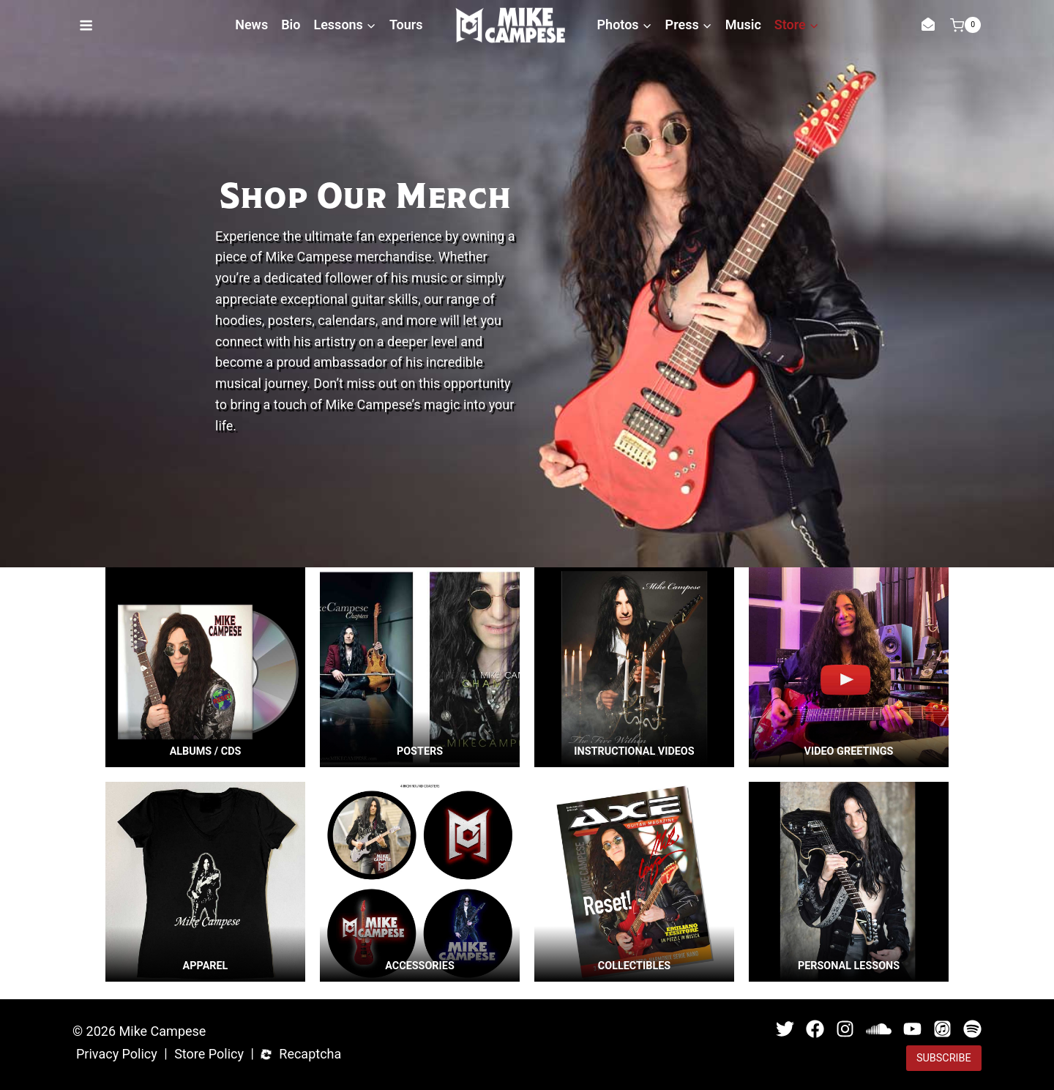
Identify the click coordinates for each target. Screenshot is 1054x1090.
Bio (290, 24)
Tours (406, 24)
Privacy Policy (116, 1053)
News (251, 24)
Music (743, 24)
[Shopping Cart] (965, 25)
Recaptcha (310, 1053)
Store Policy (209, 1053)
